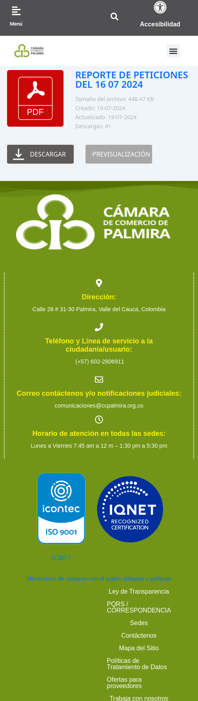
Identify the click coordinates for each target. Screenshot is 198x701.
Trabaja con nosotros (142, 629)
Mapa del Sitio (141, 604)
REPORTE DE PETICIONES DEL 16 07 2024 (131, 79)
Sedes (45, 604)
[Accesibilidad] (160, 7)
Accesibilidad (160, 24)
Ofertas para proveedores (61, 629)
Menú (16, 24)
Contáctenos (88, 604)
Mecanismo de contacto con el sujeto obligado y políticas (99, 579)
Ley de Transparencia (47, 591)
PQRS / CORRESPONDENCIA (136, 591)
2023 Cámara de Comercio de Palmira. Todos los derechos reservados (99, 650)
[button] (173, 50)
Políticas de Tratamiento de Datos (99, 616)
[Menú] (16, 11)
